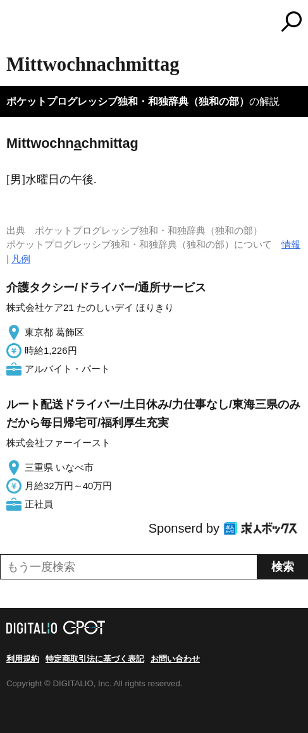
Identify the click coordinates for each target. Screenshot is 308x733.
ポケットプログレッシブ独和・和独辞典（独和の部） (127, 101)
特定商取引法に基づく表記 (95, 658)
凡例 (20, 258)
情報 (290, 244)
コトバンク (206, 21)
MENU (16, 23)
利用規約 (22, 658)
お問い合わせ (175, 658)
